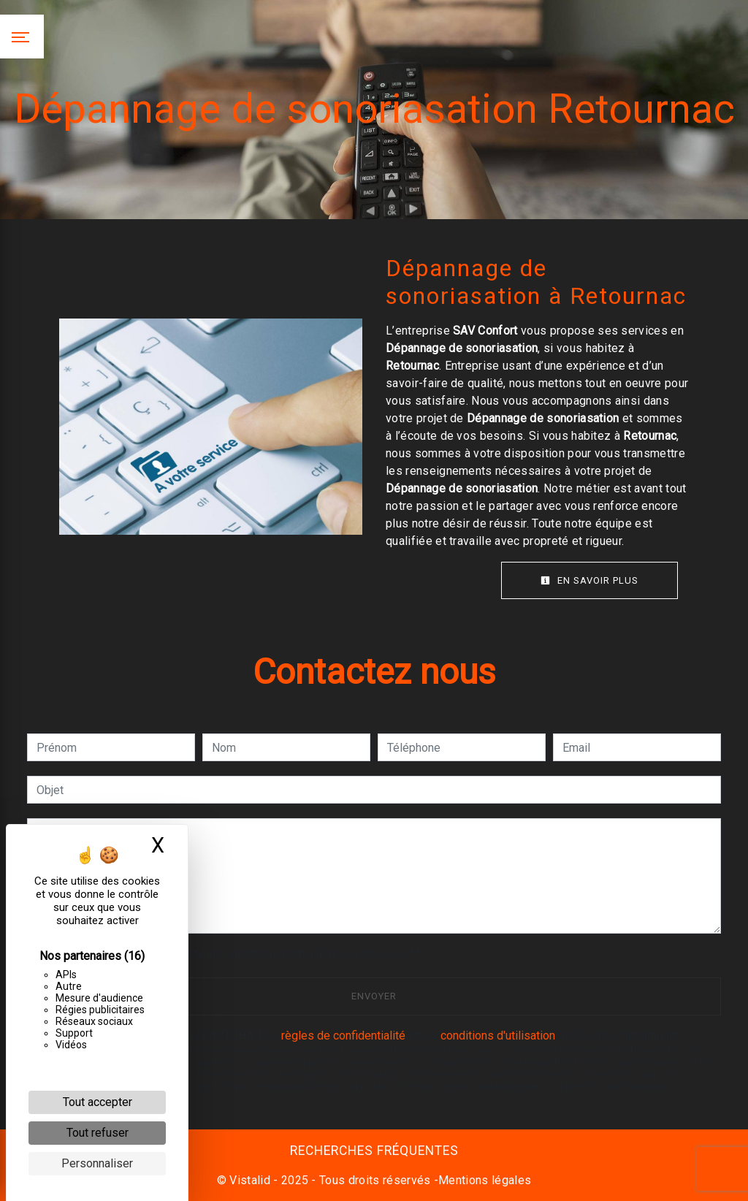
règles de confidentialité (343, 1035)
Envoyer (374, 996)
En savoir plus (589, 580)
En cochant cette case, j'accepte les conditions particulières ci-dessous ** (231, 954)
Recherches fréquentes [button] (374, 1150)
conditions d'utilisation (497, 1035)
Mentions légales (484, 1180)
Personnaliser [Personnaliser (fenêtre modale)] (97, 1163)
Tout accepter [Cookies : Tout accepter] (97, 1102)
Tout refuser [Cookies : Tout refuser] (97, 1133)
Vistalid (249, 1180)
